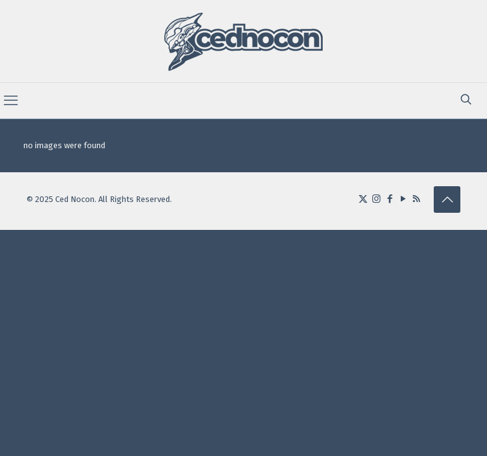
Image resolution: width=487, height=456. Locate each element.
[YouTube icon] (403, 199)
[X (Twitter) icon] (363, 199)
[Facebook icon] (389, 199)
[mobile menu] (11, 100)
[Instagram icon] (376, 199)
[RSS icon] (416, 199)
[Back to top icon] (447, 199)
